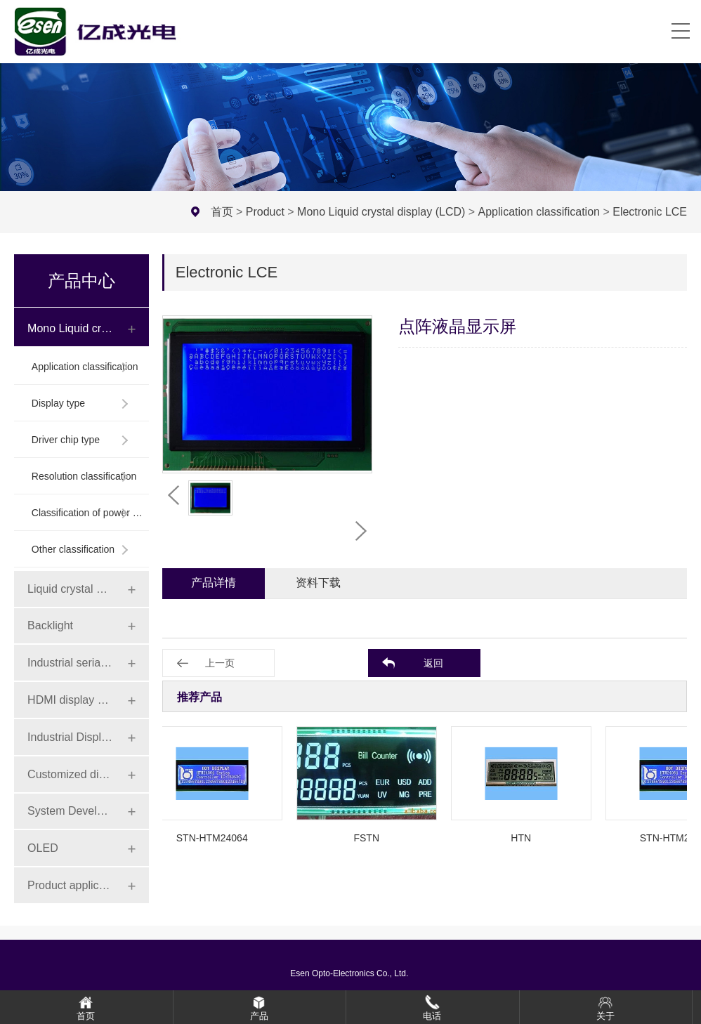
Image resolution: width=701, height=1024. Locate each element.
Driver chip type (66, 439)
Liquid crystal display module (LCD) (70, 589)
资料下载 (318, 583)
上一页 (220, 663)
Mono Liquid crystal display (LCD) (381, 212)
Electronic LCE (649, 212)
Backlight (50, 625)
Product (265, 212)
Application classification (539, 212)
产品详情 (213, 583)
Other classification (73, 549)
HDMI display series (70, 700)
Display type (58, 403)
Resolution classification (84, 476)
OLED (42, 848)
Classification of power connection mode (87, 512)
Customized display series (70, 774)
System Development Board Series (70, 811)
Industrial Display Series (70, 737)
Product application (70, 885)
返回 (433, 663)
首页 (222, 212)
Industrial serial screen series (70, 663)
